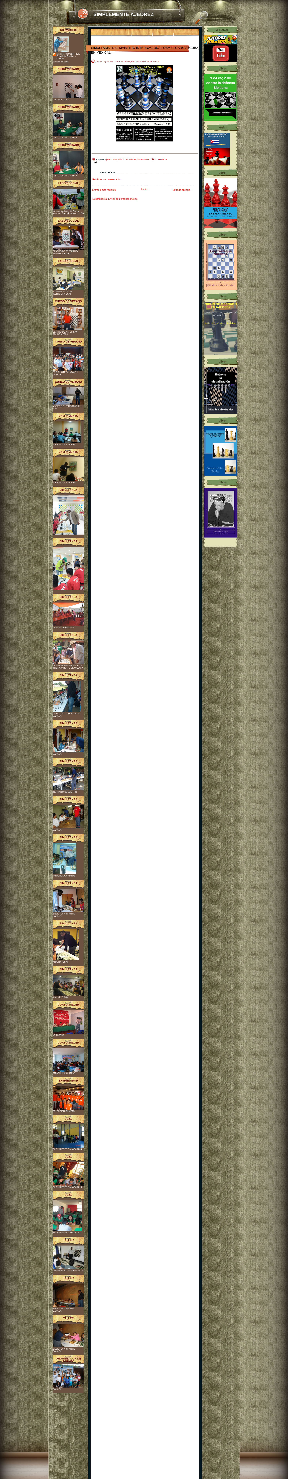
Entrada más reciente (104, 189)
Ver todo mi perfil (61, 62)
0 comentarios (161, 159)
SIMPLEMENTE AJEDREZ (123, 14)
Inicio (144, 189)
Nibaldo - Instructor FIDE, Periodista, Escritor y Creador (68, 56)
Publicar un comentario (106, 179)
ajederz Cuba (111, 159)
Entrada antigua (181, 189)
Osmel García (143, 159)
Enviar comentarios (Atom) (123, 198)
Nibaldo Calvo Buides (127, 159)
